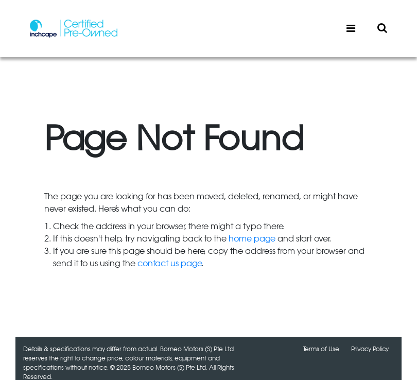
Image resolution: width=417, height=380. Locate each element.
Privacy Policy (370, 349)
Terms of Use (321, 349)
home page (252, 239)
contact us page (169, 264)
